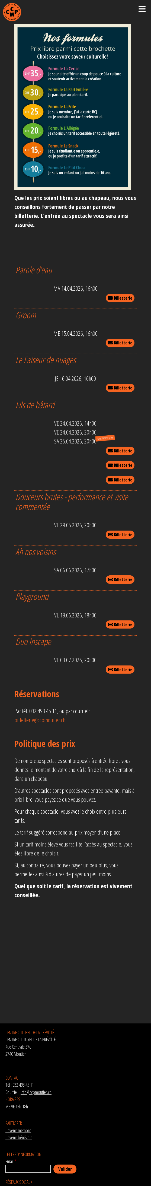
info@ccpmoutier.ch (36, 1092)
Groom (25, 315)
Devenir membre (18, 1130)
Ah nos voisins (35, 552)
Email (9, 1161)
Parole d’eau (33, 270)
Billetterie (120, 298)
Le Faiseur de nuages (45, 360)
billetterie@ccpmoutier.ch (39, 720)
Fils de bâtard (34, 405)
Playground (31, 596)
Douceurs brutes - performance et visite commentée (71, 502)
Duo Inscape (33, 641)
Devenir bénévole (18, 1137)
